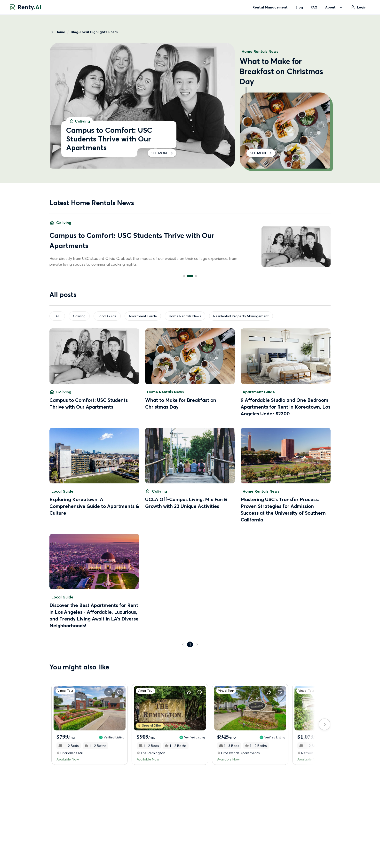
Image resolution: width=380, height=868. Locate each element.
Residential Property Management (241, 316)
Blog (299, 7)
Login (361, 7)
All (57, 316)
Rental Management (270, 7)
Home (57, 32)
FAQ (314, 7)
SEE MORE (162, 153)
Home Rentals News (185, 316)
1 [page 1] (190, 644)
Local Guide (107, 316)
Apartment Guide (143, 316)
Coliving (79, 316)
